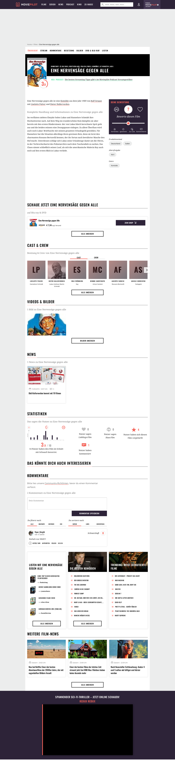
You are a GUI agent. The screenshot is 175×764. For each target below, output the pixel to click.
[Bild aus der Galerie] (46, 324)
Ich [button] (61, 524)
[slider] (128, 123)
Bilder (80, 50)
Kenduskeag (44, 582)
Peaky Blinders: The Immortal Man (127, 611)
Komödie (114, 165)
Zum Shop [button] (130, 222)
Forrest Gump (79, 593)
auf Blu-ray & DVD (36, 212)
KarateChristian (46, 613)
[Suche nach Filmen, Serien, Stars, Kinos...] (116, 4)
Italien (127, 143)
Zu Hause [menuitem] (88, 4)
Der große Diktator (81, 580)
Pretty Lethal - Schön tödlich (126, 606)
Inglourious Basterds (82, 576)
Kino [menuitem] (79, 4)
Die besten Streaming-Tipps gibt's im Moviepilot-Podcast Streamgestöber (99, 79)
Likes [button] (87, 524)
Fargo (76, 606)
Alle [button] (32, 524)
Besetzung (69, 50)
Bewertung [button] (100, 524)
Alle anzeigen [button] (87, 233)
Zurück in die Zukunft (82, 589)
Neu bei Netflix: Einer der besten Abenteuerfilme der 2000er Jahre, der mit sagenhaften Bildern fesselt (46, 670)
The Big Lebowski (80, 584)
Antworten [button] (46, 543)
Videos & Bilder (40, 301)
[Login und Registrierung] (139, 4)
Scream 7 (118, 593)
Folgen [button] (54, 543)
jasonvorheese (45, 591)
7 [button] (30, 543)
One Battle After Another (124, 598)
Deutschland (115, 143)
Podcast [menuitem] (70, 4)
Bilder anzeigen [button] (87, 340)
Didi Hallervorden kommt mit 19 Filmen (45, 393)
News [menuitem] (60, 4)
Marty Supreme (120, 615)
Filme (35, 44)
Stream (43, 50)
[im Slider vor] (147, 270)
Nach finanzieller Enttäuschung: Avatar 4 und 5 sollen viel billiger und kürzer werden (128, 670)
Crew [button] (96, 257)
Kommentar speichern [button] (89, 513)
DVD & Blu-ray (93, 50)
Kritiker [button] (51, 524)
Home (29, 44)
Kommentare (56, 50)
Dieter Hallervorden (59, 104)
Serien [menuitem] (52, 4)
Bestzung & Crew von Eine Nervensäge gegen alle (53, 252)
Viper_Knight (40, 532)
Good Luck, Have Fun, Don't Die (125, 584)
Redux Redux (87, 701)
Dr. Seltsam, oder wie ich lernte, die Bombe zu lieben (89, 598)
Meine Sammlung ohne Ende (50, 587)
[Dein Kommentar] (67, 503)
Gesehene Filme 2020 (47, 598)
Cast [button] (79, 257)
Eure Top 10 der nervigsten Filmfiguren (49, 577)
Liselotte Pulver (38, 104)
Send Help (118, 602)
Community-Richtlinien (56, 483)
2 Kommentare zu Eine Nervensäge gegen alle (51, 492)
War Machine (119, 580)
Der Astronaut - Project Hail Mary (127, 576)
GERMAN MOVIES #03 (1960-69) (50, 609)
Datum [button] (75, 524)
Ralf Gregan (96, 101)
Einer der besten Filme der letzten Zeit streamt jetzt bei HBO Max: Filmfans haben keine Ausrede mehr (87, 670)
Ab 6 (112, 154)
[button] (114, 130)
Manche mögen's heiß (82, 615)
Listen (105, 50)
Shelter (118, 589)
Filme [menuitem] (43, 4)
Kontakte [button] (42, 524)
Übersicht (33, 50)
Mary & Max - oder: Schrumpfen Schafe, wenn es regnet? (89, 602)
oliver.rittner (45, 602)
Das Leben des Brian (81, 611)
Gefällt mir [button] (36, 543)
